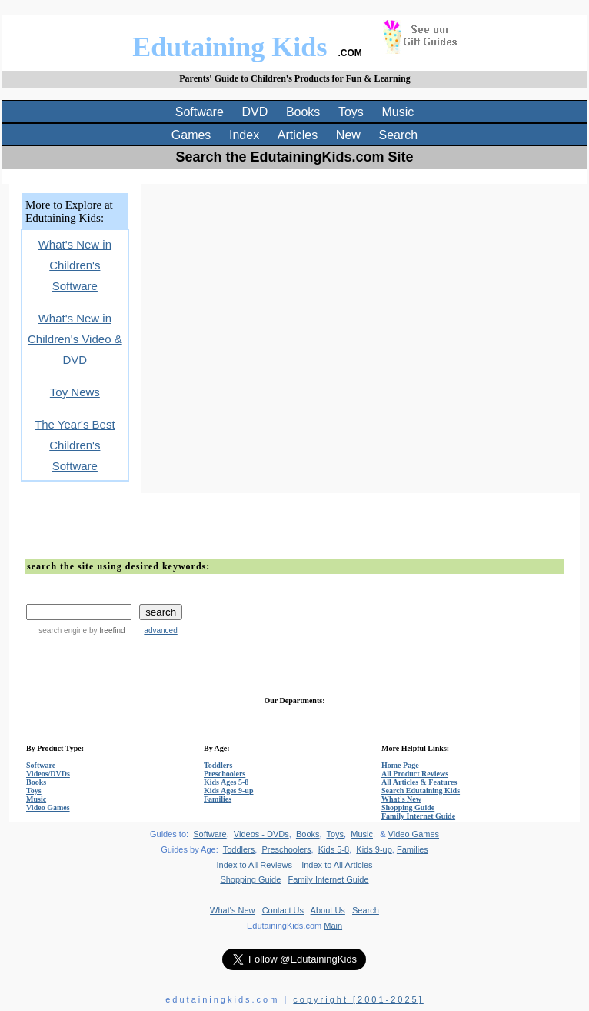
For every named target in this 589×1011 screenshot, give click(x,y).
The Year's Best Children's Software (75, 445)
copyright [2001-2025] (358, 999)
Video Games (48, 807)
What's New (401, 799)
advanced (160, 630)
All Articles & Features (419, 782)
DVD (254, 111)
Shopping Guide (407, 807)
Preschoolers (224, 773)
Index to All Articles (336, 864)
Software (199, 111)
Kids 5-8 (333, 849)
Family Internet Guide (418, 816)
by (106, 630)
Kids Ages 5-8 (226, 782)
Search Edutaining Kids (420, 790)
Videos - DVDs (261, 834)
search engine (62, 630)
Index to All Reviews (254, 864)
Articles (298, 135)
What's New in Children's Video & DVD (75, 339)
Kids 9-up (373, 849)
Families (217, 799)
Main (333, 925)
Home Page (400, 765)
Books (303, 111)
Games (191, 135)
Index (244, 135)
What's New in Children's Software (74, 265)
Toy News (75, 392)
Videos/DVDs (48, 773)
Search (398, 135)
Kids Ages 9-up (228, 790)
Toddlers (218, 765)
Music (398, 111)
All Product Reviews (414, 773)
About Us (328, 910)
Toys (351, 111)
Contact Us (283, 910)
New (348, 135)
